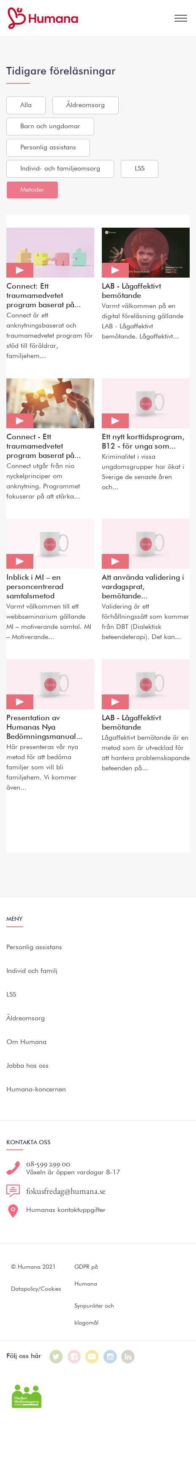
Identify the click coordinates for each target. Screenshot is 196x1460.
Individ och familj (31, 971)
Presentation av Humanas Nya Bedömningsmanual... (44, 727)
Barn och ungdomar (50, 126)
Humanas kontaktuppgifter (66, 1210)
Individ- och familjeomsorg (60, 168)
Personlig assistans (48, 147)
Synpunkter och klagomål (94, 1314)
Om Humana (26, 1042)
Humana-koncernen (36, 1089)
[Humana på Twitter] (56, 1357)
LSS (139, 168)
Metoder (32, 190)
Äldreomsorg (85, 105)
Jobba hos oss (27, 1066)
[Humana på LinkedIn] (128, 1357)
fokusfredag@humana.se (66, 1191)
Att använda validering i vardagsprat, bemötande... (143, 587)
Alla (26, 105)
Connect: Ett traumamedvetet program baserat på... (43, 296)
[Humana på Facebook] (74, 1357)
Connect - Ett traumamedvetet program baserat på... (43, 446)
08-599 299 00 (48, 1163)
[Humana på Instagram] (110, 1357)
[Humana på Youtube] (92, 1357)
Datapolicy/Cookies (36, 1289)
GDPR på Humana (86, 1275)
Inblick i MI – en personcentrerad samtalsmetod (34, 587)
